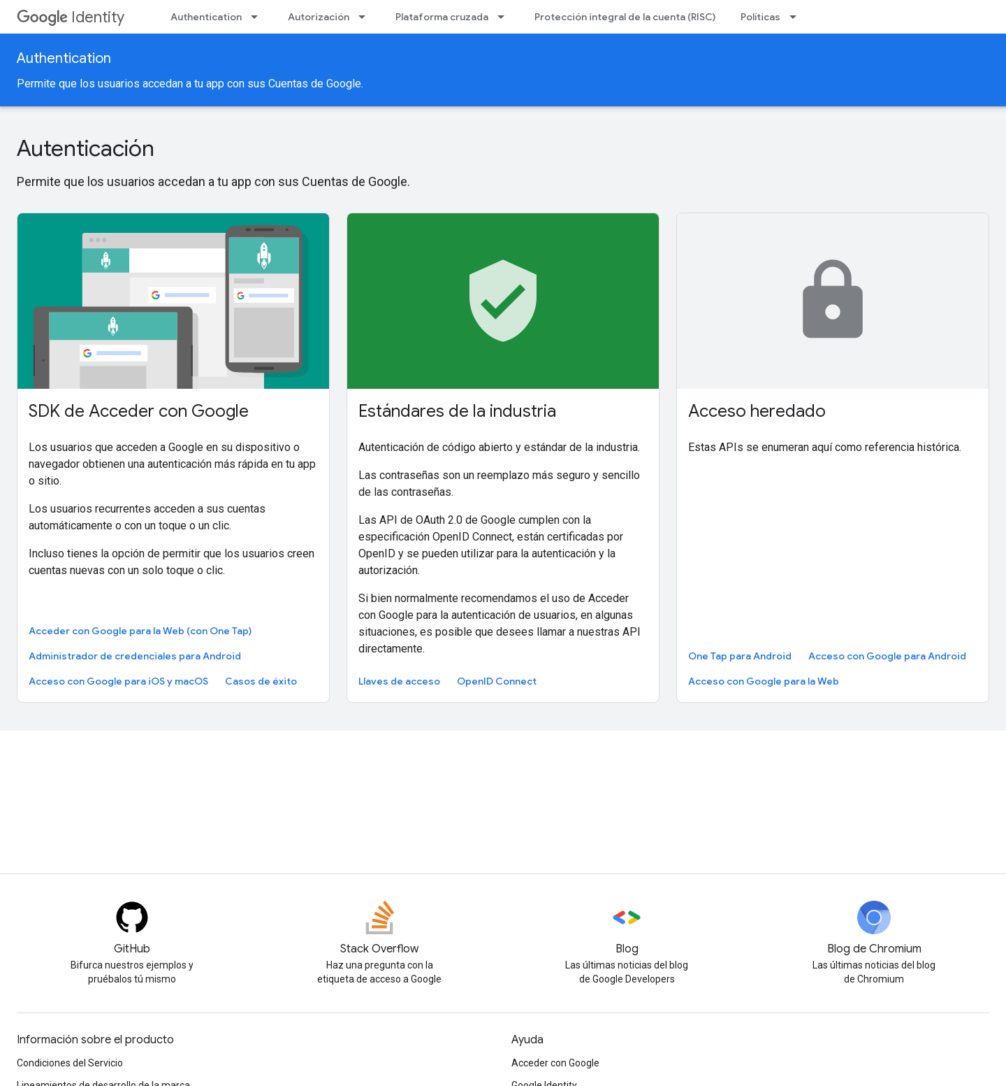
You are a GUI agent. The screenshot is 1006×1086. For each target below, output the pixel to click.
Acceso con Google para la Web (763, 681)
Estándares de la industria (457, 411)
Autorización (318, 16)
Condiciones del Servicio (70, 1063)
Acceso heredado (757, 411)
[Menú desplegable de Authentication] (258, 17)
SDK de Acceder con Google (139, 411)
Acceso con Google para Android (887, 656)
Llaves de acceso (399, 681)
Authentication (206, 16)
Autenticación (85, 148)
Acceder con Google (555, 1063)
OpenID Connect (497, 681)
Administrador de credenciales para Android (135, 656)
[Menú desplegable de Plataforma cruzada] (505, 17)
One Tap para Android (740, 656)
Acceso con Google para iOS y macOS (118, 681)
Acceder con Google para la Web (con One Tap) (140, 630)
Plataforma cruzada (441, 16)
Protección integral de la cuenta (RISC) (624, 16)
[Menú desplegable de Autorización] (366, 17)
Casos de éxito (261, 681)
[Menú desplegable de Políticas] (797, 17)
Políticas (760, 16)
